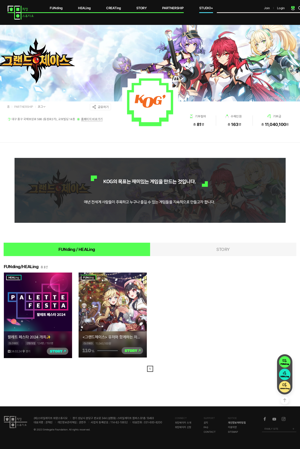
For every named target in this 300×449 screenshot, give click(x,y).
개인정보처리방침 (237, 422)
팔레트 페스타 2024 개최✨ (29, 337)
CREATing (113, 8)
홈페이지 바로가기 (92, 119)
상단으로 (285, 400)
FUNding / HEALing (77, 249)
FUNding (56, 8)
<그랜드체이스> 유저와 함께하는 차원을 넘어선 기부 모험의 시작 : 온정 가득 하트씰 (112, 337)
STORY (141, 8)
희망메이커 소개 (183, 422)
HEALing (84, 8)
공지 (206, 422)
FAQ (206, 427)
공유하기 (103, 107)
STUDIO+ (206, 8)
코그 (40, 106)
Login (281, 8)
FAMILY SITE (271, 428)
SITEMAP (233, 431)
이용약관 (232, 427)
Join (267, 8)
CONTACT (210, 431)
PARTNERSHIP (173, 8)
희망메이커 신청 (183, 427)
